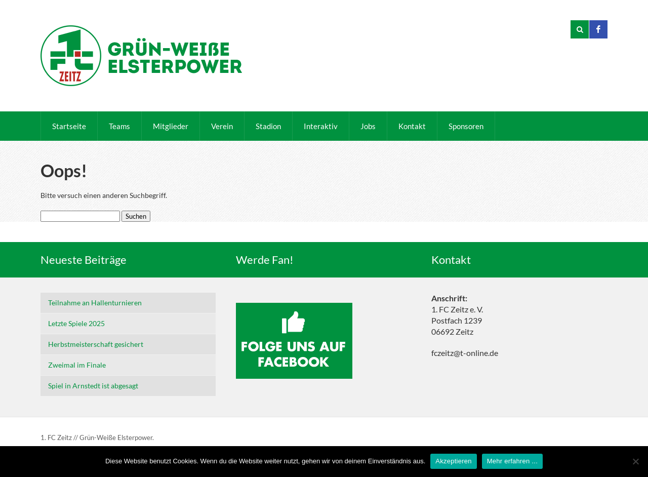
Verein (222, 126)
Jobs (368, 126)
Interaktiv (321, 126)
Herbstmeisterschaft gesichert (95, 344)
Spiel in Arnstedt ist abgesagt (93, 385)
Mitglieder (170, 126)
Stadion (268, 126)
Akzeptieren (453, 461)
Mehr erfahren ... (512, 461)
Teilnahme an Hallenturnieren (95, 302)
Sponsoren (466, 126)
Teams (119, 126)
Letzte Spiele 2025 (76, 323)
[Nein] (635, 461)
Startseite (69, 126)
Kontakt (412, 126)
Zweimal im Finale (77, 365)
